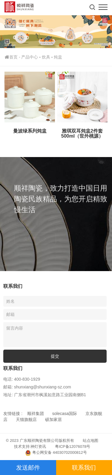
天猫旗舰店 (26, 419)
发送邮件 (28, 467)
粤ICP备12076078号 (72, 446)
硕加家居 (53, 419)
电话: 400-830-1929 (21, 379)
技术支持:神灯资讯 (30, 446)
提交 (55, 356)
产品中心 (29, 57)
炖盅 (58, 57)
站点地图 (90, 440)
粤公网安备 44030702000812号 (56, 453)
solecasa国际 (64, 413)
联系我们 (84, 467)
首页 (12, 57)
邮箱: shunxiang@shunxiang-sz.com (37, 387)
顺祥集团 (35, 413)
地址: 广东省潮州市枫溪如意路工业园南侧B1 (44, 394)
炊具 (46, 57)
